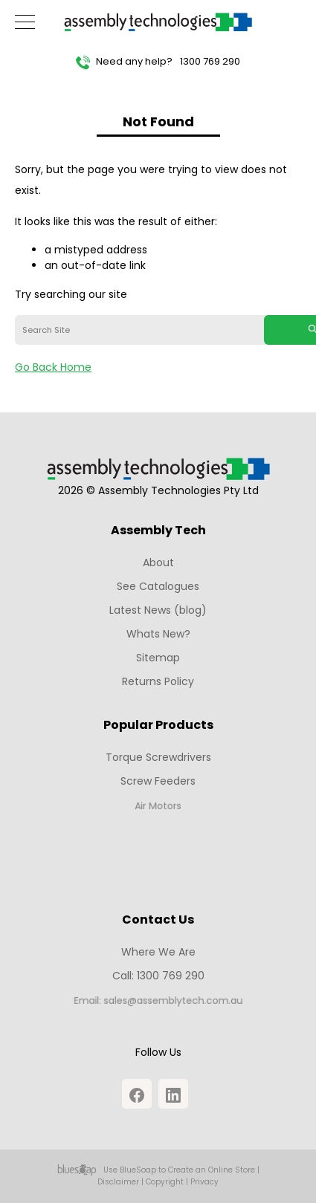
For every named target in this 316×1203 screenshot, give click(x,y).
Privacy (204, 1181)
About (158, 562)
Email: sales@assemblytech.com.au (158, 1003)
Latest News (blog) (158, 610)
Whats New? (158, 633)
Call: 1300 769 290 (158, 977)
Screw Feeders (158, 782)
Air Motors (158, 809)
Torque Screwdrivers (158, 757)
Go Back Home (53, 367)
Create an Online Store (211, 1170)
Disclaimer (118, 1181)
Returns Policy (158, 681)
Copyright (165, 1181)
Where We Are (158, 951)
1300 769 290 (210, 61)
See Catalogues (158, 586)
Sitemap (158, 657)
